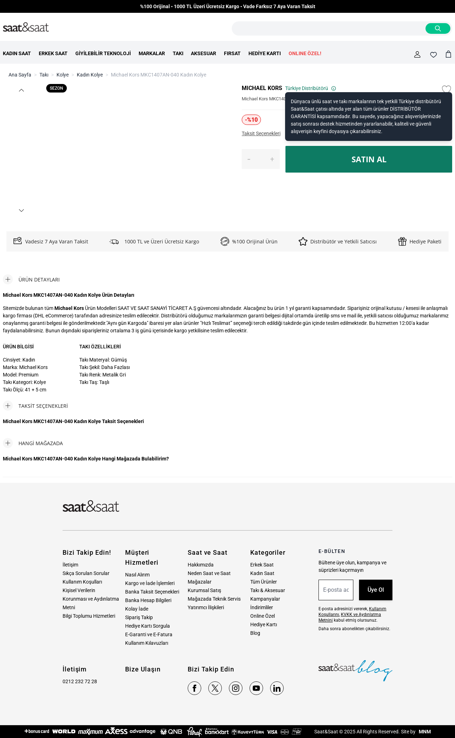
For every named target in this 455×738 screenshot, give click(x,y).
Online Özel (262, 616)
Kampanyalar (265, 599)
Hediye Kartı (263, 624)
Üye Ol (376, 589)
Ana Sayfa (20, 75)
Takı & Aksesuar (267, 590)
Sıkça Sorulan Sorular (86, 573)
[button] (21, 90)
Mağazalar (200, 582)
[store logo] (26, 27)
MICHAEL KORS (262, 88)
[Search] (437, 28)
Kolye (63, 75)
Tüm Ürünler (263, 582)
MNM (424, 731)
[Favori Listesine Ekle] (446, 89)
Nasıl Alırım (137, 575)
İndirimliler (261, 607)
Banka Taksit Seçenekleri (152, 592)
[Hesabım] (417, 54)
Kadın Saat (262, 573)
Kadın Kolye (90, 75)
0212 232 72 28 (80, 681)
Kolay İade (136, 609)
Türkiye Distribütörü (310, 88)
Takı (43, 75)
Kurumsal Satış (204, 590)
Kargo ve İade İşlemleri (150, 583)
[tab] (31, 279)
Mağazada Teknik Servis (214, 599)
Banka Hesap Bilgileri (148, 600)
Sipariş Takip (139, 617)
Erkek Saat (262, 565)
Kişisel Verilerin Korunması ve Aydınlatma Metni (91, 598)
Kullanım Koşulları (82, 582)
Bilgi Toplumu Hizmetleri (89, 616)
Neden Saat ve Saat (209, 573)
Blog (255, 633)
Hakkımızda (201, 565)
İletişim (70, 565)
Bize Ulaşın (143, 669)
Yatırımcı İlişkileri (206, 607)
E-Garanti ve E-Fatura (148, 634)
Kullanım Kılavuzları (146, 643)
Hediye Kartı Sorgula (147, 626)
